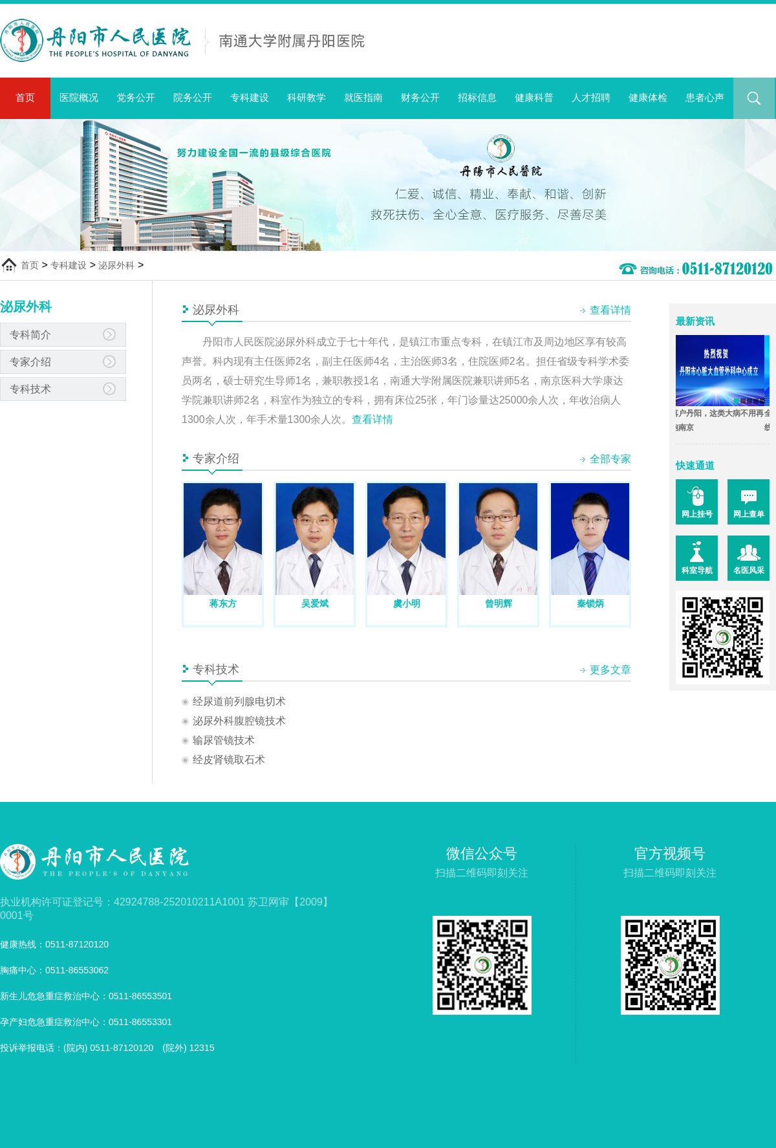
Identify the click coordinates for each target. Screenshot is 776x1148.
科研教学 (306, 97)
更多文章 (610, 669)
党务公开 (135, 97)
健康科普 (534, 97)
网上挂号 (697, 514)
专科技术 (30, 389)
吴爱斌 (315, 603)
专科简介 (30, 334)
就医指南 (363, 97)
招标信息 (477, 97)
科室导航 (697, 570)
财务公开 (420, 97)
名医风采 (748, 570)
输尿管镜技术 (224, 740)
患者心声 (704, 97)
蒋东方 (223, 603)
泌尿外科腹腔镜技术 (239, 720)
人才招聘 (591, 97)
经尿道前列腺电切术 (239, 701)
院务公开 (192, 97)
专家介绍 (30, 361)
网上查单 (748, 514)
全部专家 (610, 458)
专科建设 (249, 97)
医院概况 (78, 97)
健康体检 (648, 97)
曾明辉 (498, 603)
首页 (25, 97)
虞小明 (406, 603)
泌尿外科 (116, 265)
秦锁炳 (590, 603)
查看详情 (610, 310)
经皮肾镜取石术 (229, 759)
